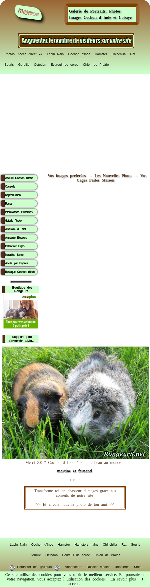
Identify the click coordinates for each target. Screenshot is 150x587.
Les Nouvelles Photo (114, 176)
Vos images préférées (67, 176)
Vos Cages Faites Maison (111, 178)
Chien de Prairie (96, 64)
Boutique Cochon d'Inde (20, 272)
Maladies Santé (14, 255)
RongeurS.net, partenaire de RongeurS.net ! (75, 524)
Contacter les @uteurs (34, 566)
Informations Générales (18, 212)
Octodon (40, 64)
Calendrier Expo (14, 246)
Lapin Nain (55, 53)
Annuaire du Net (15, 229)
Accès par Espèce (16, 263)
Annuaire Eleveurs (16, 237)
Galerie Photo (13, 220)
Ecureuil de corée (64, 64)
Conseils (10, 186)
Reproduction (12, 195)
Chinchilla (119, 53)
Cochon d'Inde (79, 53)
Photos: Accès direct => (23, 53)
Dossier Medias (98, 566)
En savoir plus (123, 579)
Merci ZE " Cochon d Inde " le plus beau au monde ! (75, 464)
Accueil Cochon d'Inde (19, 178)
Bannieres (122, 566)
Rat (132, 53)
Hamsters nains (86, 544)
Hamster (101, 53)
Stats (138, 566)
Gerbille (24, 64)
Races (8, 203)
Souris (9, 64)
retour (75, 479)
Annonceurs (73, 566)
